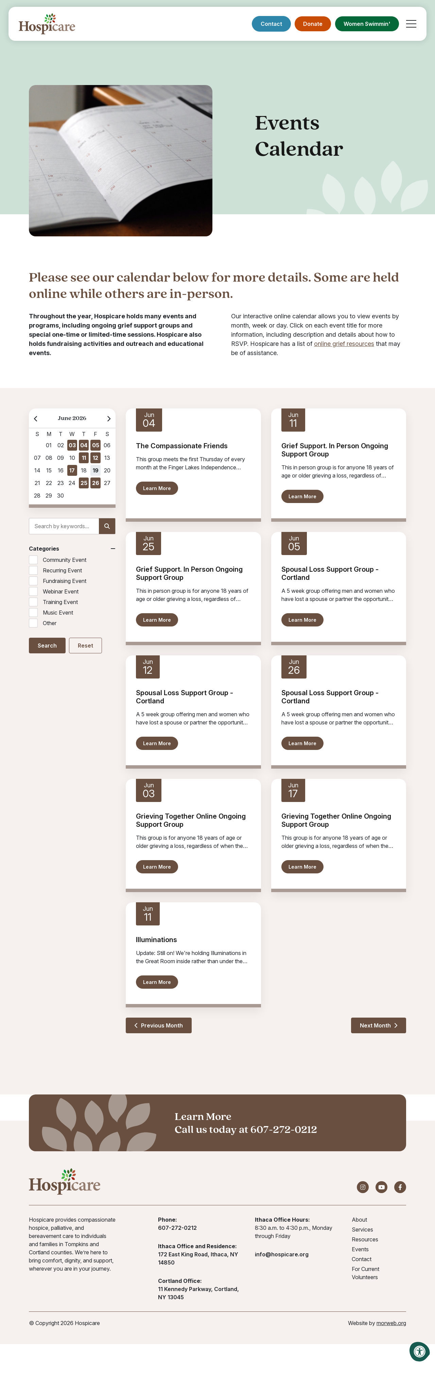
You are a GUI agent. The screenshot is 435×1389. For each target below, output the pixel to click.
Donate (313, 23)
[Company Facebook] (400, 1187)
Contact (271, 23)
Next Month (378, 1025)
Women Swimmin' (367, 23)
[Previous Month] (36, 418)
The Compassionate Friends (182, 446)
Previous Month (159, 1025)
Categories (44, 548)
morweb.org (391, 1323)
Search (47, 645)
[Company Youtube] (381, 1187)
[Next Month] (108, 418)
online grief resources (344, 343)
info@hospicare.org (282, 1254)
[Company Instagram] (363, 1187)
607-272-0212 (283, 1129)
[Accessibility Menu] (420, 1351)
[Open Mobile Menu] (411, 24)
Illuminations (156, 940)
